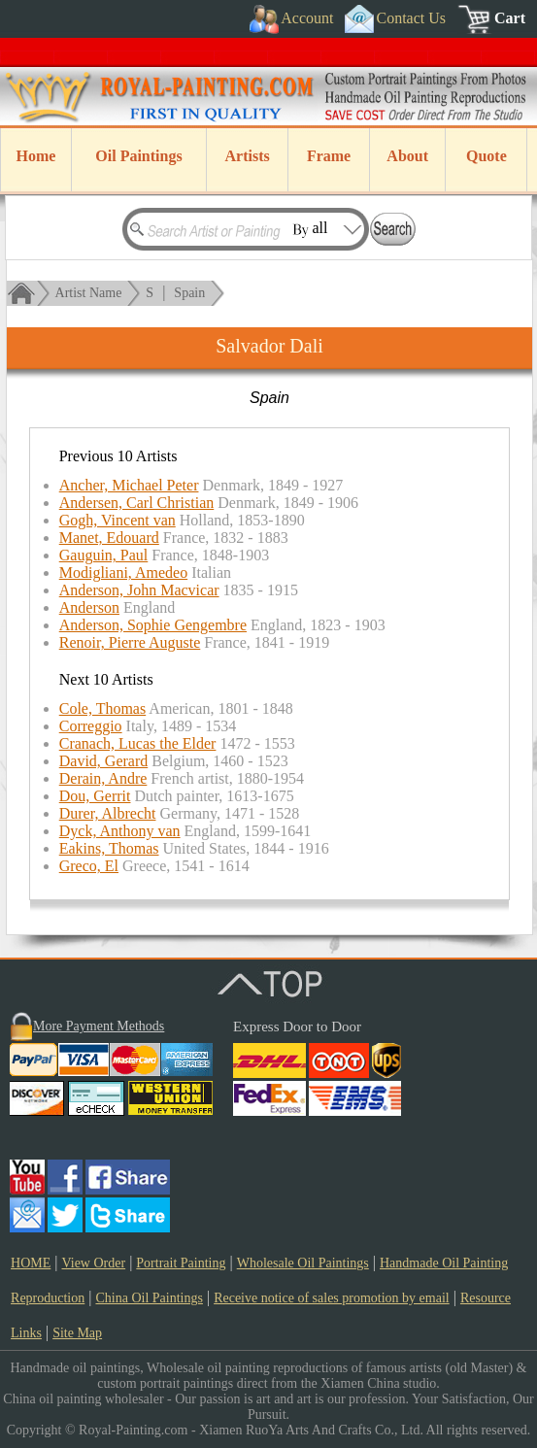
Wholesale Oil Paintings (303, 1263)
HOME (30, 1263)
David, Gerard (104, 761)
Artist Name (88, 293)
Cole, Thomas (102, 708)
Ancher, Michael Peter (129, 485)
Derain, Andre (103, 778)
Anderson (89, 607)
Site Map (77, 1333)
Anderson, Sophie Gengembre (153, 625)
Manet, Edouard (109, 537)
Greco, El (88, 866)
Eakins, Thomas (109, 848)
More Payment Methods (98, 1026)
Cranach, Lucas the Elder (138, 743)
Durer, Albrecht (107, 813)
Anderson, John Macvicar (139, 590)
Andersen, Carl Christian (137, 502)
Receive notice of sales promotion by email (332, 1298)
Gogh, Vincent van (117, 520)
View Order (93, 1263)
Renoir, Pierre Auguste (130, 642)
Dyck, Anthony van (120, 831)
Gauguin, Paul (104, 555)
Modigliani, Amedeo (123, 572)
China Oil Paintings (148, 1298)
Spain (189, 293)
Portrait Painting (180, 1263)
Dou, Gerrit (95, 796)
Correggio (90, 726)
